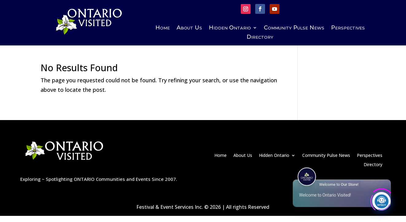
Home (162, 28)
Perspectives (348, 28)
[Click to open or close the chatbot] (381, 200)
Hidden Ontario (230, 28)
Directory (260, 37)
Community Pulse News (294, 28)
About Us (189, 28)
